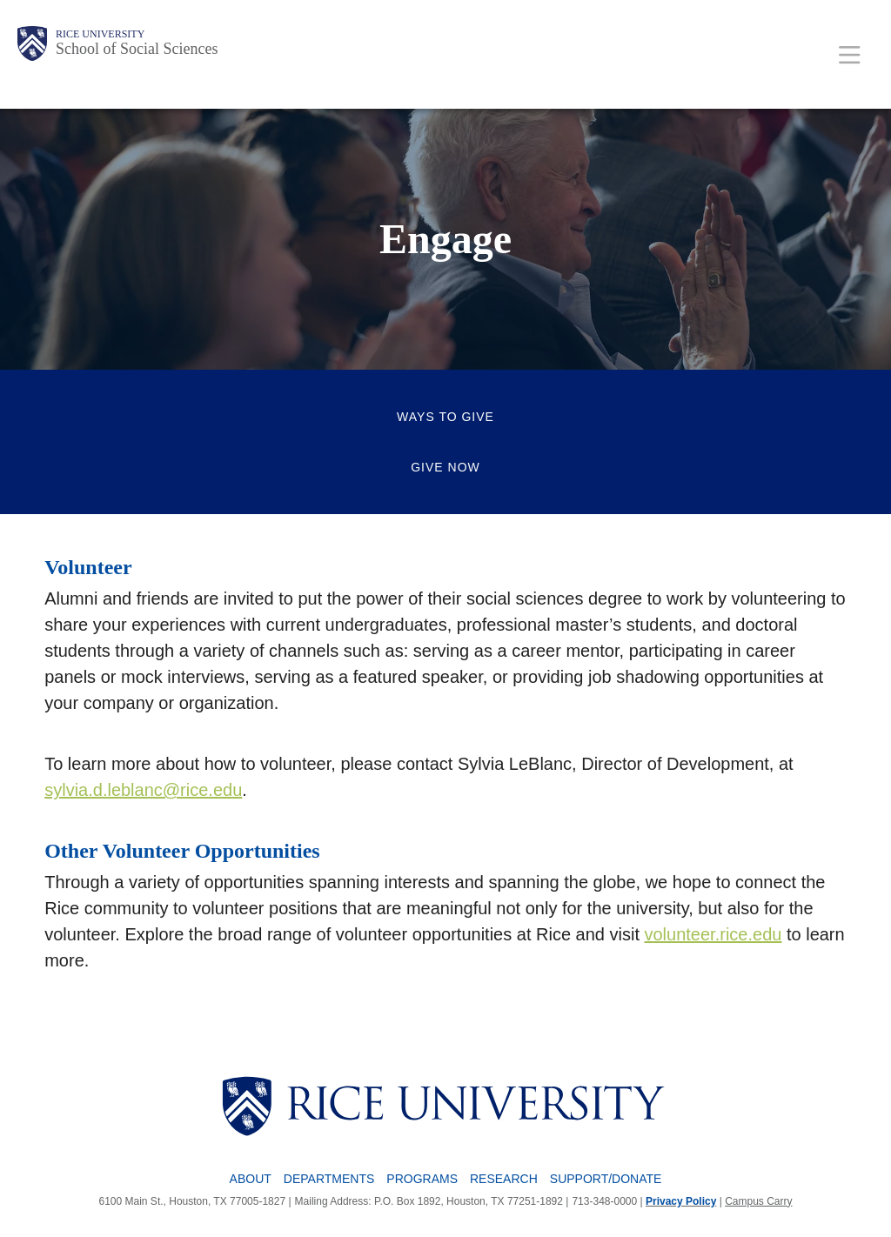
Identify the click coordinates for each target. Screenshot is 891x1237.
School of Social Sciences (137, 48)
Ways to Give (445, 417)
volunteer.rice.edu (713, 934)
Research (504, 1179)
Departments (329, 1179)
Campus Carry (758, 1201)
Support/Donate (606, 1179)
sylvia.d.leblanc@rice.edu (143, 789)
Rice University (100, 34)
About (250, 1179)
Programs (422, 1179)
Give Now (445, 467)
